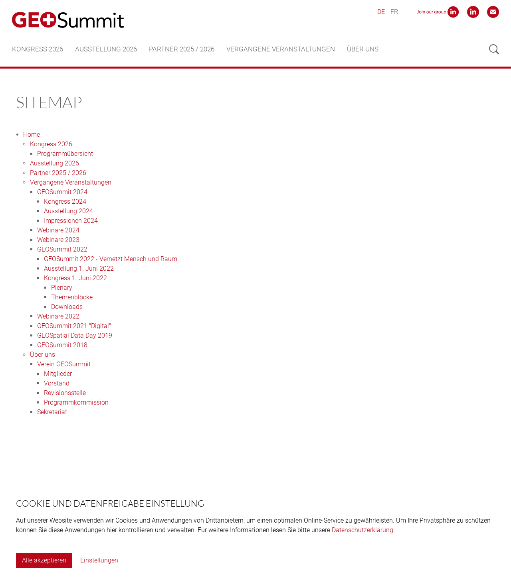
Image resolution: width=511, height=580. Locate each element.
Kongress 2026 (37, 49)
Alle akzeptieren (44, 560)
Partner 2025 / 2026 (181, 49)
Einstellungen (99, 560)
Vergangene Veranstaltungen (280, 49)
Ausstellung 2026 (106, 49)
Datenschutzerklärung (362, 530)
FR (394, 12)
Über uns (362, 49)
